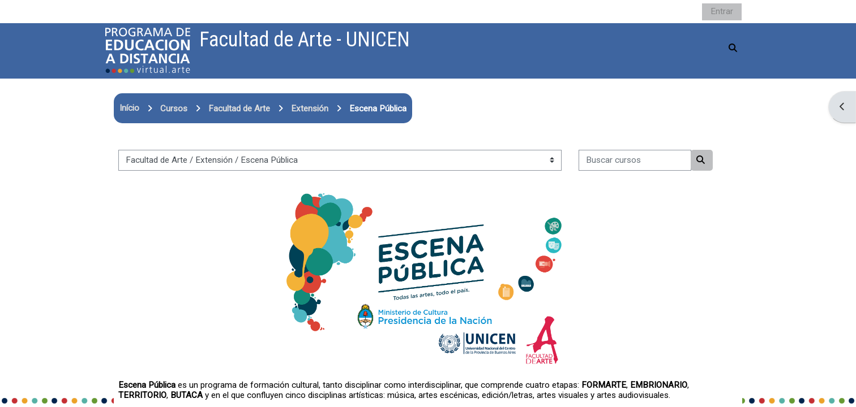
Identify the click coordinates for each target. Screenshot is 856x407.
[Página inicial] (147, 50)
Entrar (722, 11)
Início (129, 108)
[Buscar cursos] (635, 160)
